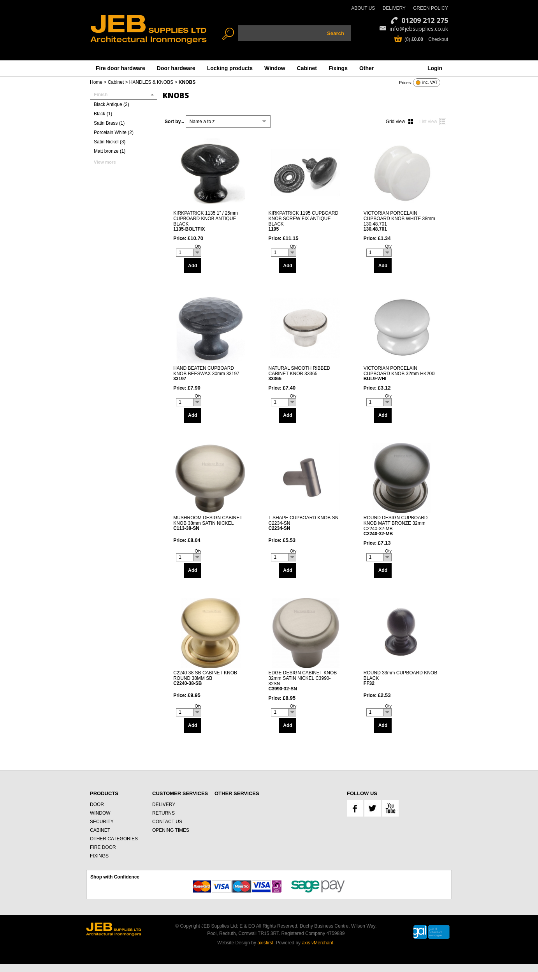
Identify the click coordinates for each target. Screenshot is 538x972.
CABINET (100, 830)
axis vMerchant (317, 943)
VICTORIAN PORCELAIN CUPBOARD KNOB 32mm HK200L (401, 373)
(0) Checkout (426, 39)
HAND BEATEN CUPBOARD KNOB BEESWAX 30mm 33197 (210, 373)
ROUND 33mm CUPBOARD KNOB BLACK (401, 678)
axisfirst (265, 943)
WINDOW (100, 813)
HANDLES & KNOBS (151, 82)
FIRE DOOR (103, 847)
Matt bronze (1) (109, 151)
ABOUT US (363, 8)
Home (96, 82)
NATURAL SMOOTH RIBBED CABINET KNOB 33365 (305, 373)
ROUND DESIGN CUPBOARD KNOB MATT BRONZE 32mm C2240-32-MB (401, 525)
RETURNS (163, 813)
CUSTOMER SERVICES (180, 793)
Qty (198, 246)
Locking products (230, 68)
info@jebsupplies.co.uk (419, 28)
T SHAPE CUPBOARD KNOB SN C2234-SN (305, 523)
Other (366, 68)
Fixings (338, 68)
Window (274, 68)
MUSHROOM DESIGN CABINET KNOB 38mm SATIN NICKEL (210, 523)
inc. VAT (430, 82)
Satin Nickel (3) (109, 142)
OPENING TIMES (170, 830)
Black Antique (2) (111, 104)
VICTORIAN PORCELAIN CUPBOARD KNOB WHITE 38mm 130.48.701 (401, 220)
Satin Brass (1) (109, 123)
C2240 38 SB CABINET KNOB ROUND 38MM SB (210, 678)
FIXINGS (99, 856)
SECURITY (102, 821)
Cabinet (307, 68)
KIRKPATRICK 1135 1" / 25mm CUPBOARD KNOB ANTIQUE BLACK (210, 220)
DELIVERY (394, 8)
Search (335, 33)
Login (434, 68)
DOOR (97, 804)
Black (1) (103, 113)
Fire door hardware (120, 68)
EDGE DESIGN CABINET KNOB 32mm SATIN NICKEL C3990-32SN (305, 680)
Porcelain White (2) (114, 132)
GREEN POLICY (430, 8)
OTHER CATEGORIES (114, 838)
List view (428, 121)
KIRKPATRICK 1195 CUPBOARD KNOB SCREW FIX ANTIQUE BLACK (305, 220)
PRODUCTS (104, 793)
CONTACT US (167, 821)
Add (192, 265)
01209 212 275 (424, 20)
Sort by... (174, 121)
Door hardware (176, 68)
